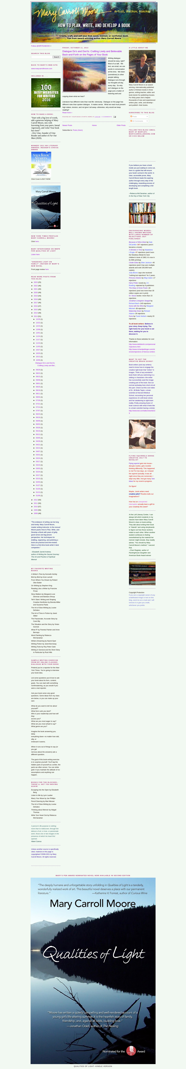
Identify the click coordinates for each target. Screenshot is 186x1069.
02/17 (38, 475)
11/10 (38, 343)
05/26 (38, 428)
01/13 (38, 492)
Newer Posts (67, 125)
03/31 (38, 455)
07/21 (38, 404)
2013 (36, 316)
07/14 (38, 407)
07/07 (38, 411)
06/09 (38, 421)
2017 (36, 303)
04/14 (38, 448)
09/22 (38, 373)
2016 (36, 306)
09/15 (38, 377)
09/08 (38, 380)
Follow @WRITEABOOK (40, 46)
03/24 (38, 458)
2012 (36, 500)
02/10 (38, 479)
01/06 (38, 496)
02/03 (38, 482)
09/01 (38, 383)
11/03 (38, 346)
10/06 (38, 360)
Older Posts (121, 125)
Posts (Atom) (78, 130)
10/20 (38, 353)
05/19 (38, 431)
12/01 (38, 333)
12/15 (38, 326)
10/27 (38, 350)
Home (94, 125)
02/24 (38, 472)
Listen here (35, 254)
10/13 (38, 357)
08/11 (38, 394)
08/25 (38, 387)
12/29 (38, 319)
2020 (36, 292)
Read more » (67, 113)
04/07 (38, 451)
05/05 (38, 438)
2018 (36, 299)
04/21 (38, 445)
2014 (36, 313)
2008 (36, 513)
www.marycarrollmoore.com (41, 69)
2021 (36, 289)
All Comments (136, 121)
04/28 (38, 441)
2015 (36, 310)
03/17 (38, 461)
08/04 (38, 397)
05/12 (38, 434)
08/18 (38, 390)
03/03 (38, 468)
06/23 (38, 414)
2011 (36, 503)
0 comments (107, 116)
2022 (36, 286)
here (37, 241)
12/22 (38, 323)
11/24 (38, 336)
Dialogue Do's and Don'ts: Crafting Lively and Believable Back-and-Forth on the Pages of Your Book (92, 53)
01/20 (38, 489)
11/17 (38, 340)
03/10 (38, 465)
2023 (36, 282)
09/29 (38, 370)
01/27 (38, 485)
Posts (133, 117)
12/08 (38, 329)
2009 (36, 510)
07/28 (38, 400)
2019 (36, 296)
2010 (36, 507)
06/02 (38, 424)
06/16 (38, 417)
